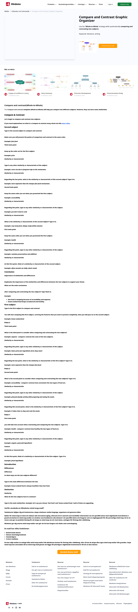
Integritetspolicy (109, 603)
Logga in (110, 4)
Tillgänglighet (127, 603)
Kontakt (9, 581)
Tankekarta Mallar (38, 579)
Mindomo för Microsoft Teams (94, 586)
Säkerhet (119, 603)
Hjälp (8, 573)
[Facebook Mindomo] (9, 607)
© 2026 (14, 603)
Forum (8, 577)
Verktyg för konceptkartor (93, 573)
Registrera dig (124, 4)
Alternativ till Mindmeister (119, 587)
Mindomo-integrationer (117, 583)
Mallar (6, 11)
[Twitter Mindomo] (13, 607)
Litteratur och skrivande (20, 11)
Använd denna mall (108, 46)
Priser (101, 4)
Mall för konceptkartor (91, 570)
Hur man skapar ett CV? (66, 578)
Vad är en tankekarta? (40, 566)
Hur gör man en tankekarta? (42, 570)
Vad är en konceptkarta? (92, 566)
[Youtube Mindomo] (20, 607)
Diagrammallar (62, 590)
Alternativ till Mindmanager (119, 594)
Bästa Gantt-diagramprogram (94, 577)
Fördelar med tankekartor (66, 581)
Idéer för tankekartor (39, 583)
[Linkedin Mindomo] (16, 607)
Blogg (8, 570)
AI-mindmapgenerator (40, 586)
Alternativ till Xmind (116, 590)
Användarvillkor (97, 603)
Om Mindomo (11, 566)
